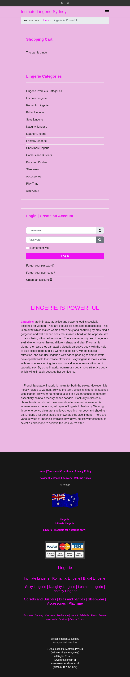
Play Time (32, 183)
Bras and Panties (36, 162)
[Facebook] (62, 3)
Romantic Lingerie (37, 105)
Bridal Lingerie (35, 112)
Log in (65, 256)
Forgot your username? (40, 272)
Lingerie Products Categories (44, 91)
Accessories (33, 176)
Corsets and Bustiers (39, 155)
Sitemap (65, 484)
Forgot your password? (40, 265)
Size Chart (32, 190)
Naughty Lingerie (36, 126)
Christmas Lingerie (37, 148)
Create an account (39, 279)
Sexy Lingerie (34, 119)
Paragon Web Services (65, 642)
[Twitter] (68, 3)
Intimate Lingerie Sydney (44, 12)
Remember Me (39, 247)
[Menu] (107, 11)
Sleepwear (32, 169)
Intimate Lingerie (36, 98)
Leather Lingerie (36, 133)
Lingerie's (27, 321)
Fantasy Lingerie (36, 140)
